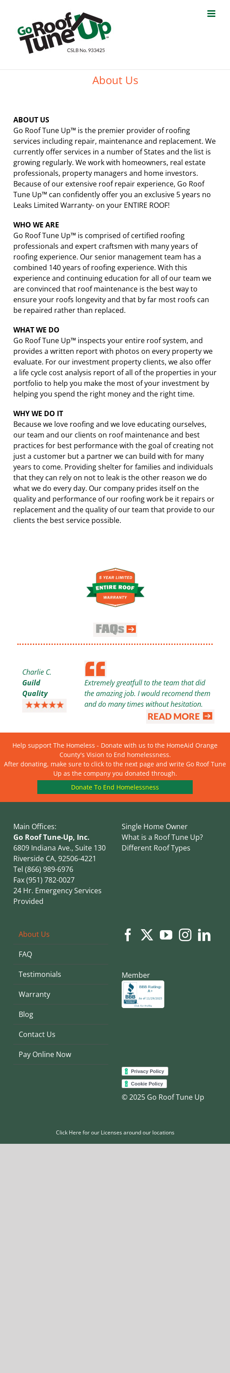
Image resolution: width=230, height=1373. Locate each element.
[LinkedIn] (204, 935)
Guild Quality (35, 688)
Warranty (34, 994)
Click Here (68, 1132)
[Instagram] (185, 935)
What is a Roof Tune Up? (162, 837)
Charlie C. (37, 672)
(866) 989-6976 (48, 869)
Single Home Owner (155, 826)
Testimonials (40, 974)
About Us (34, 934)
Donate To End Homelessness (115, 787)
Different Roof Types (156, 848)
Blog (26, 1014)
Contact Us (37, 1034)
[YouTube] (166, 935)
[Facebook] (128, 935)
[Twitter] (147, 935)
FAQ (25, 954)
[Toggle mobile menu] (212, 13)
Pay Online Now (45, 1054)
